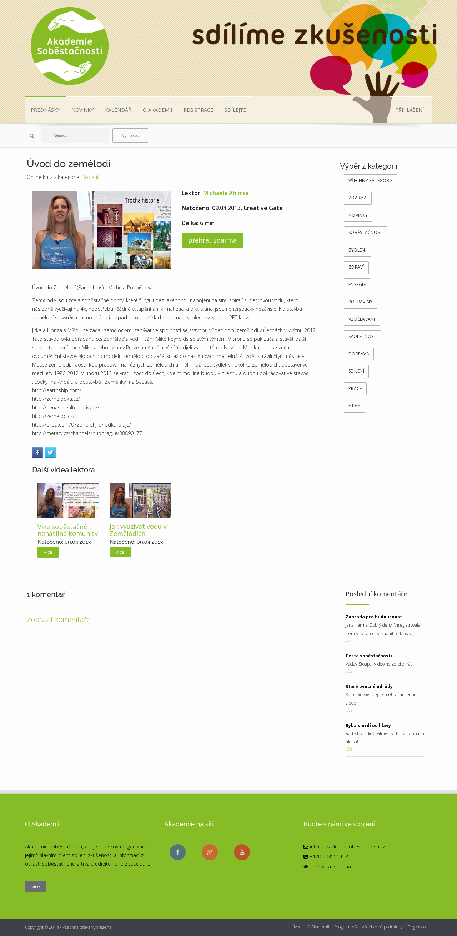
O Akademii (318, 927)
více (48, 552)
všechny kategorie (370, 181)
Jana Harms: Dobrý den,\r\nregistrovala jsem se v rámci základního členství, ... (383, 625)
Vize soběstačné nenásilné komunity (67, 530)
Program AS (345, 927)
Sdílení (356, 371)
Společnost (362, 336)
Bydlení (90, 177)
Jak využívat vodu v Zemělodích (138, 530)
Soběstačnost (365, 232)
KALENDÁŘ (118, 109)
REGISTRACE (198, 109)
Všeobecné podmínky (382, 927)
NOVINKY (82, 109)
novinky (358, 215)
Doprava (358, 354)
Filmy (354, 406)
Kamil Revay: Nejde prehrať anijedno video (381, 694)
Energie (357, 285)
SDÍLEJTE (235, 109)
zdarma (357, 198)
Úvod (297, 927)
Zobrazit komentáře (59, 619)
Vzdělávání (361, 319)
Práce (355, 388)
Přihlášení (411, 109)
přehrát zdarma (212, 240)
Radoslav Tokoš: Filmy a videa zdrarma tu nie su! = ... (385, 733)
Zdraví (356, 267)
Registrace (418, 927)
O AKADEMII (157, 109)
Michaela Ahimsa (226, 193)
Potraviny (360, 302)
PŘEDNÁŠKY (45, 109)
